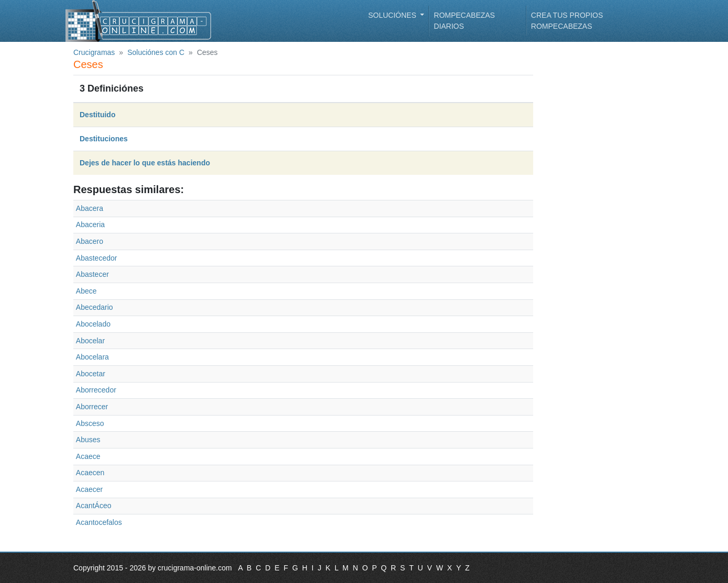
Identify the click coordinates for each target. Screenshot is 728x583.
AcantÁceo (94, 505)
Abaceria (90, 224)
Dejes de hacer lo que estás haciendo (145, 163)
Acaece (88, 456)
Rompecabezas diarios (464, 20)
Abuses (88, 439)
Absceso (90, 423)
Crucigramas (94, 52)
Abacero (89, 241)
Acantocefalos (99, 522)
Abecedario (94, 307)
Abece (86, 291)
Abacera (89, 208)
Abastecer (92, 274)
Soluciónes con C (155, 52)
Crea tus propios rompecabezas (567, 20)
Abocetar (90, 373)
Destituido (97, 114)
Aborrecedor (96, 390)
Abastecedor (96, 258)
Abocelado (93, 324)
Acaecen (90, 472)
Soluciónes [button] (393, 15)
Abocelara (92, 357)
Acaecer (89, 489)
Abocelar (90, 341)
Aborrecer (92, 406)
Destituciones (104, 138)
